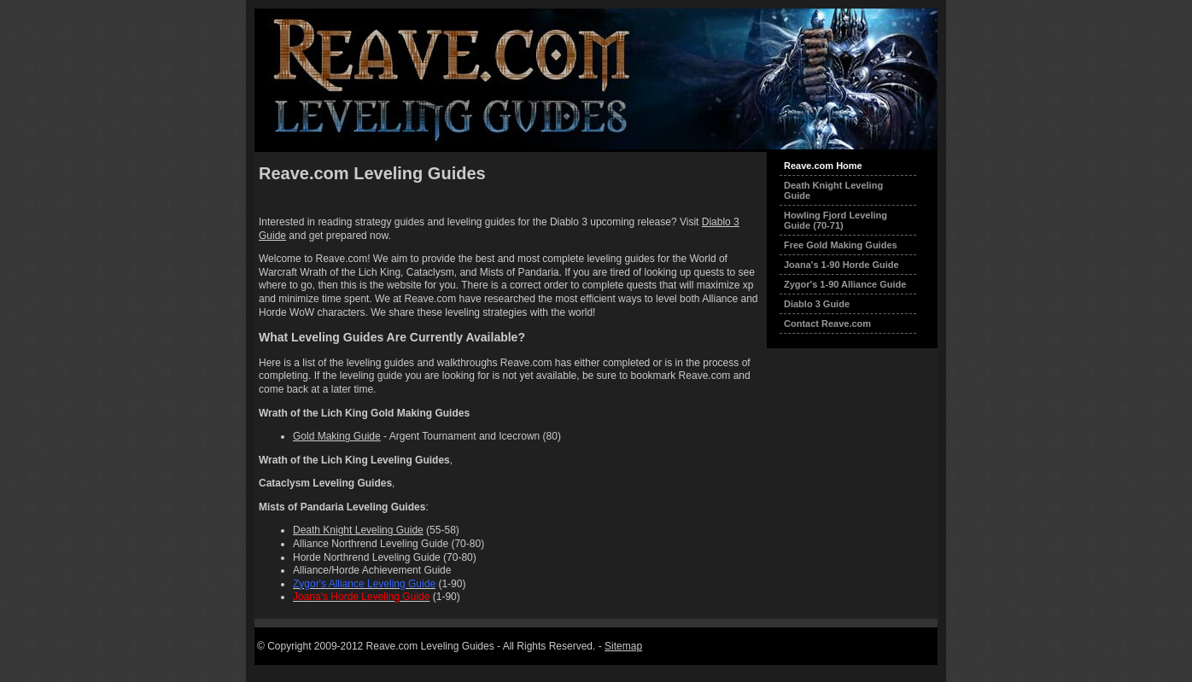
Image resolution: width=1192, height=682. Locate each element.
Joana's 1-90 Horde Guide (841, 264)
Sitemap (623, 646)
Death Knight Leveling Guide (358, 530)
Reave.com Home (823, 165)
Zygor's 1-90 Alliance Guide (845, 284)
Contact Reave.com (827, 323)
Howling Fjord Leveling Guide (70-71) (835, 220)
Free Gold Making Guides (840, 245)
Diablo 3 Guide (817, 304)
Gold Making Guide (337, 436)
